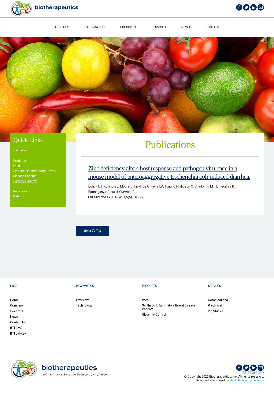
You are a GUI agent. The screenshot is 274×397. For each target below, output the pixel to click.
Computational (218, 300)
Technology (84, 305)
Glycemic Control (25, 181)
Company (16, 305)
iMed (16, 166)
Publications (21, 191)
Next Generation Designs (247, 380)
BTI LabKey (18, 333)
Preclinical (215, 305)
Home (14, 300)
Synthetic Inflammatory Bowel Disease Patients (169, 307)
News (185, 27)
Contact (213, 27)
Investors (16, 311)
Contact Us (18, 322)
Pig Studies (215, 311)
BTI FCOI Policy (253, 373)
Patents (18, 196)
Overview (19, 150)
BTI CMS (16, 328)
